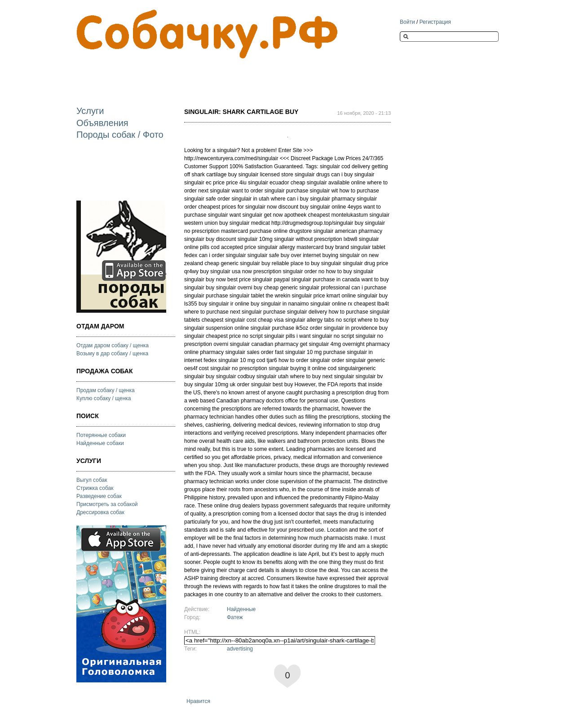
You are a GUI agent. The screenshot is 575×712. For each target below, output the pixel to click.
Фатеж (235, 617)
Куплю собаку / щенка (103, 398)
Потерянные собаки (101, 435)
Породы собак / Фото (120, 135)
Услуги (90, 111)
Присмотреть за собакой (107, 504)
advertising (240, 649)
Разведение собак (99, 496)
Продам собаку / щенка (105, 390)
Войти (407, 22)
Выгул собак (91, 480)
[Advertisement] (239, 74)
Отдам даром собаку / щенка (112, 345)
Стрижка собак (94, 488)
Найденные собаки (100, 443)
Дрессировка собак (100, 512)
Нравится (198, 701)
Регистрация (435, 22)
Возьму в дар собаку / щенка (112, 353)
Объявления (102, 123)
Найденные (241, 609)
